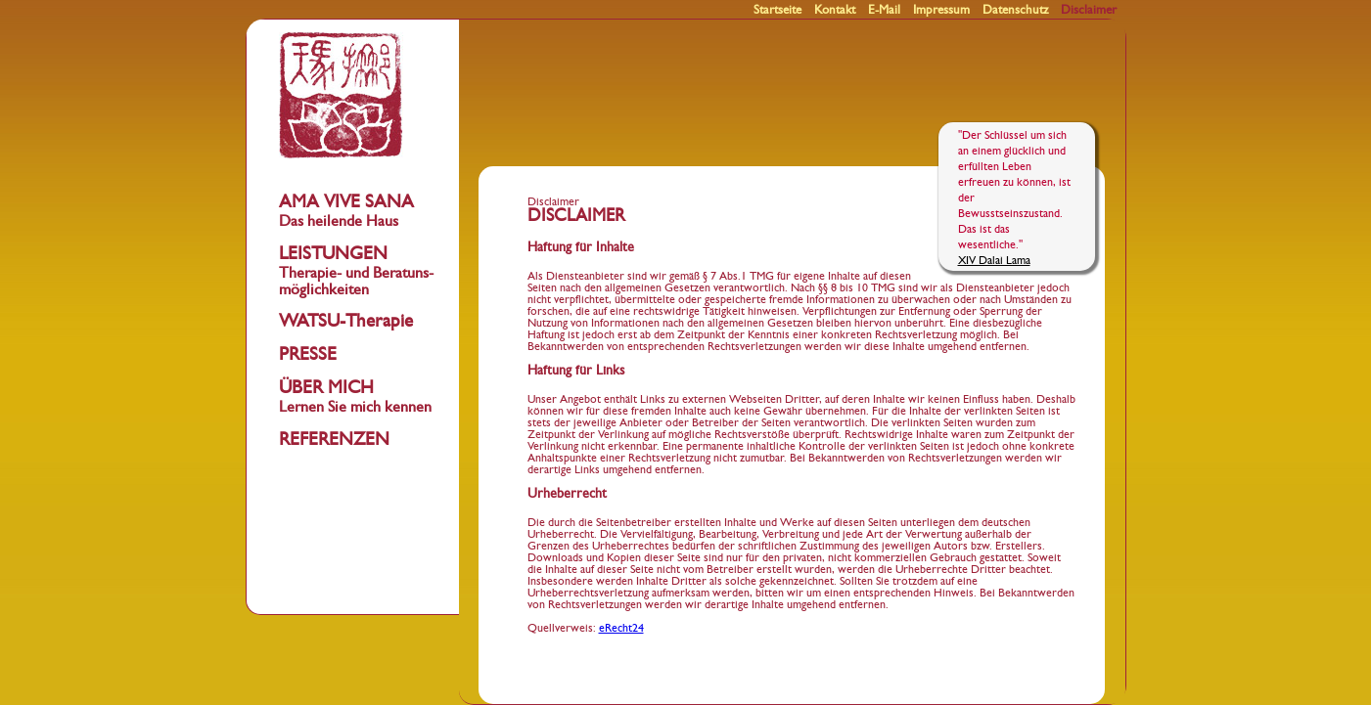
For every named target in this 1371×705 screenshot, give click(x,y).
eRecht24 (621, 628)
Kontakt (834, 10)
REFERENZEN (334, 439)
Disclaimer (1089, 10)
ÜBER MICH (355, 396)
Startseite (777, 10)
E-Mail (884, 10)
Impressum (941, 10)
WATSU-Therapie (346, 321)
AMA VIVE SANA (346, 211)
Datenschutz (1015, 10)
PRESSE (308, 354)
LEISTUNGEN (356, 270)
